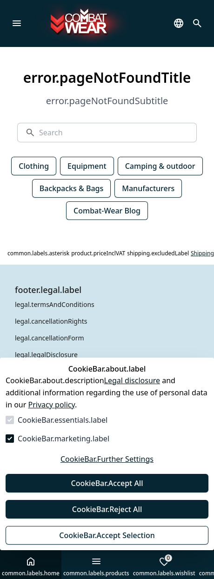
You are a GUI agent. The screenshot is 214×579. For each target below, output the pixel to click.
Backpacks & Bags (72, 188)
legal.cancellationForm (49, 337)
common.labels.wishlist (164, 565)
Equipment (87, 166)
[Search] (114, 132)
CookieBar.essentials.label (62, 420)
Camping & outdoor (160, 166)
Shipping (202, 253)
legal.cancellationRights (51, 321)
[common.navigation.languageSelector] (178, 23)
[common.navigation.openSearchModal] (197, 23)
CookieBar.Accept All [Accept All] (107, 483)
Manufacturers (148, 188)
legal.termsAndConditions (54, 304)
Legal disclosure (132, 380)
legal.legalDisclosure (46, 354)
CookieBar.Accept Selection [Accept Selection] (107, 535)
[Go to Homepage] (95, 23)
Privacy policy (51, 404)
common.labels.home (31, 566)
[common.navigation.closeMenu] (16, 23)
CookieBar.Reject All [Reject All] (107, 509)
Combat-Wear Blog (107, 211)
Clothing (34, 166)
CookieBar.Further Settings (107, 459)
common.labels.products (96, 566)
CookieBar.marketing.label (63, 438)
